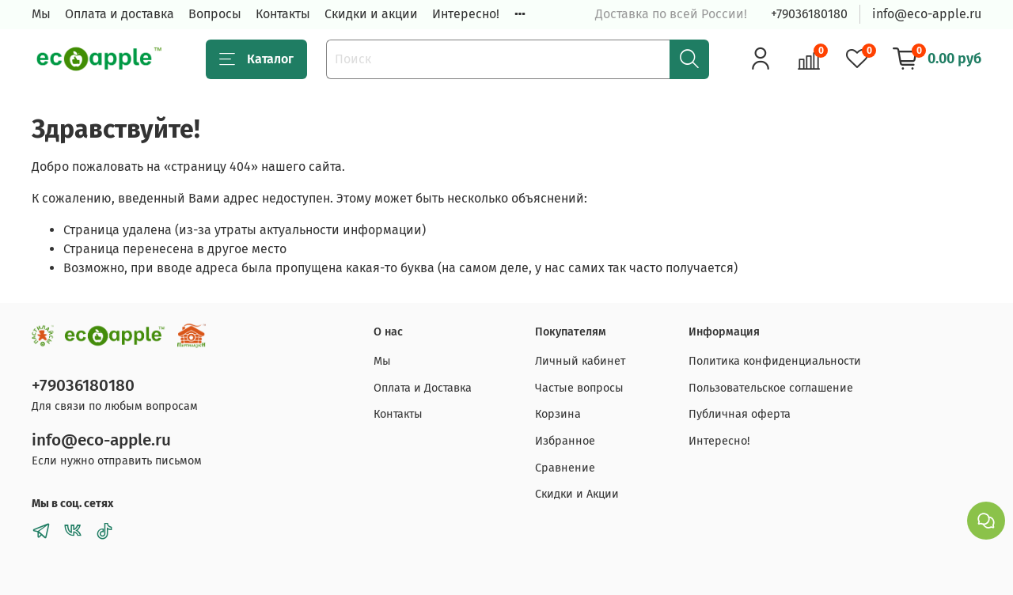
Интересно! (465, 13)
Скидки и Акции (577, 494)
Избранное (565, 441)
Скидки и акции (371, 13)
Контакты (283, 13)
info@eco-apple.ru (926, 13)
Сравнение (565, 468)
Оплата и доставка (119, 13)
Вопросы (214, 13)
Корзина (558, 414)
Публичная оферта (740, 414)
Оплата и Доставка (423, 388)
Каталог (256, 59)
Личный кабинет (580, 361)
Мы (41, 13)
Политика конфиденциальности (775, 361)
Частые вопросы (579, 388)
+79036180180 (809, 13)
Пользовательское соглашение (771, 388)
